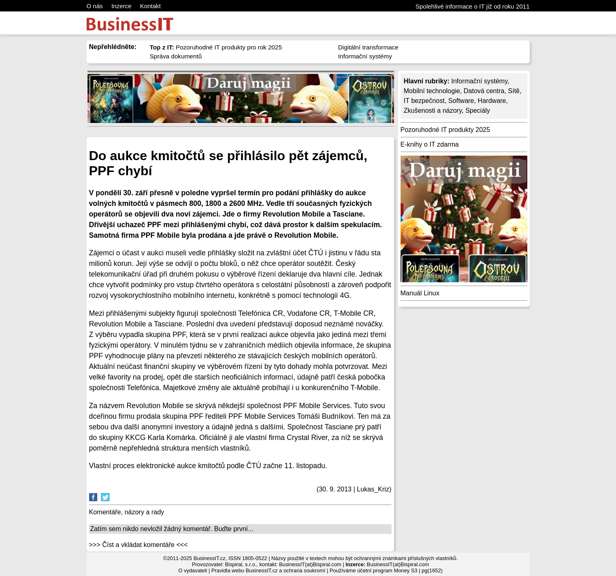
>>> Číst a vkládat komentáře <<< (138, 544)
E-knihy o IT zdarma (430, 144)
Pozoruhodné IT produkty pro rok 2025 (216, 47)
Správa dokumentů (176, 56)
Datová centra (484, 90)
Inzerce (121, 5)
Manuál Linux (420, 293)
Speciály (477, 110)
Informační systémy (365, 56)
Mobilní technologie (432, 90)
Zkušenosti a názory (433, 110)
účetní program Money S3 (387, 570)
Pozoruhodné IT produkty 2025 (445, 129)
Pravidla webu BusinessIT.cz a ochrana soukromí (268, 570)
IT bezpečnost (424, 100)
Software (461, 100)
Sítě (514, 90)
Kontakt (150, 5)
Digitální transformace (368, 47)
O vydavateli (192, 570)
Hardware (492, 100)
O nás (95, 5)
